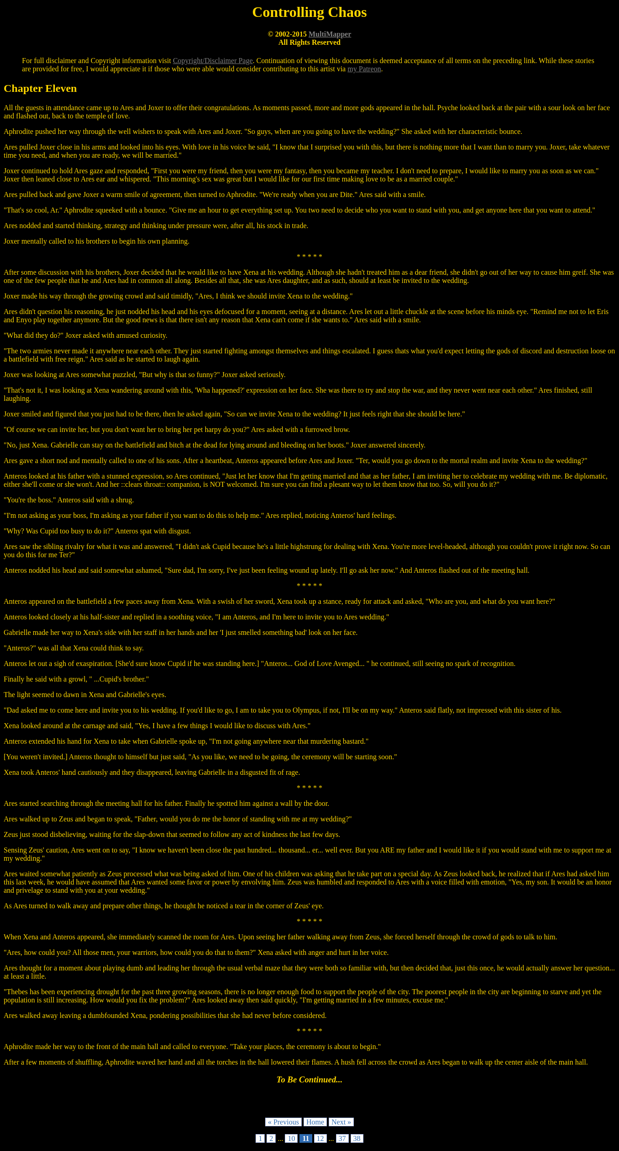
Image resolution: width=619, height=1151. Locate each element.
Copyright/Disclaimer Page (213, 60)
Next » (341, 1122)
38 (357, 1138)
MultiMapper (330, 34)
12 (320, 1138)
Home (315, 1122)
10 (291, 1138)
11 (305, 1138)
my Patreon (364, 69)
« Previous (283, 1122)
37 (342, 1138)
